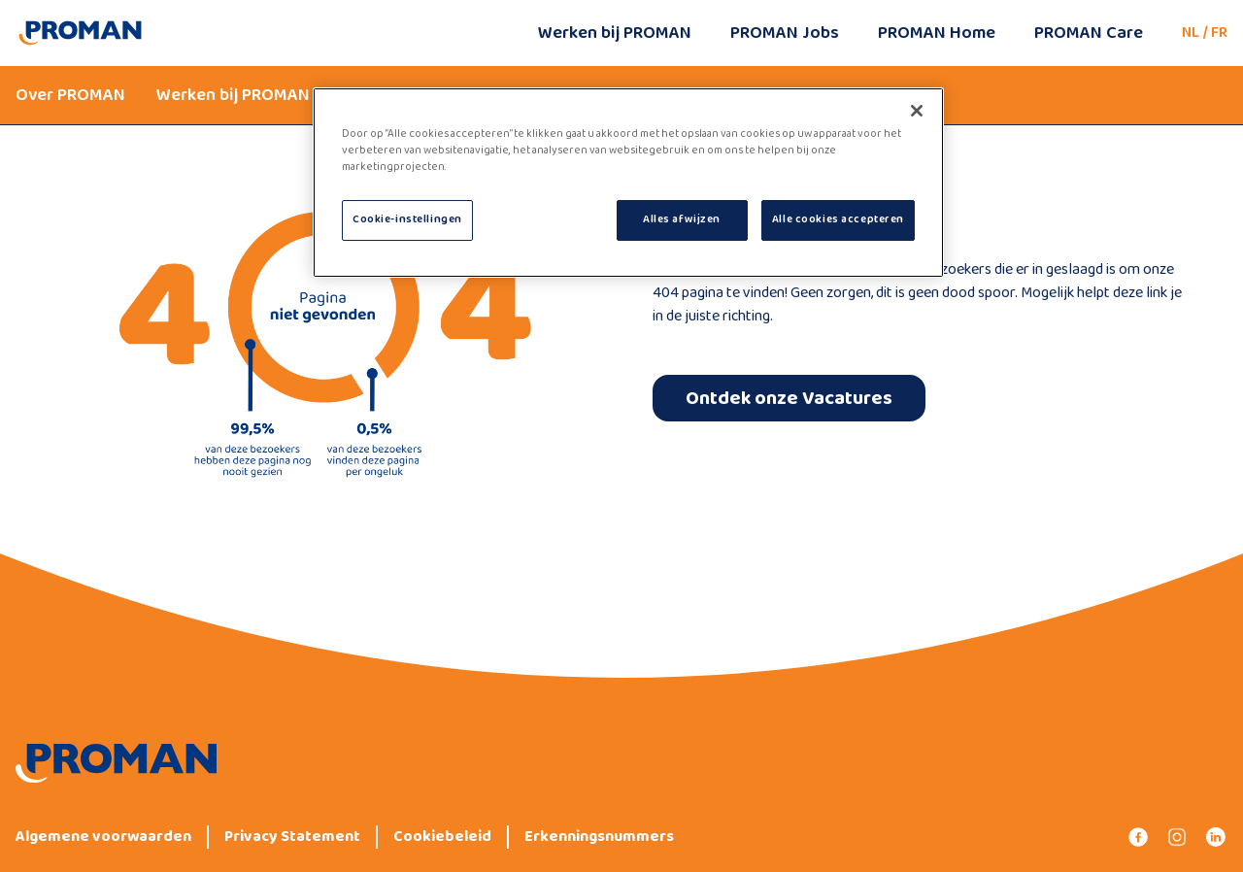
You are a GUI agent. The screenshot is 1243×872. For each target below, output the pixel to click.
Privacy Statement (292, 837)
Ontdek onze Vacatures (789, 398)
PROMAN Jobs (784, 33)
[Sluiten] (916, 110)
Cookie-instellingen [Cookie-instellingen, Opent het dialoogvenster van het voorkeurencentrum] (407, 219)
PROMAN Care (1088, 33)
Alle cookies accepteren (838, 219)
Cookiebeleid (442, 837)
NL (1190, 32)
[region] (628, 182)
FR (1219, 32)
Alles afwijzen (682, 219)
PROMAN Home (936, 33)
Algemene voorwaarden (103, 837)
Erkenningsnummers (599, 837)
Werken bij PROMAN (614, 33)
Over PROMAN (70, 95)
